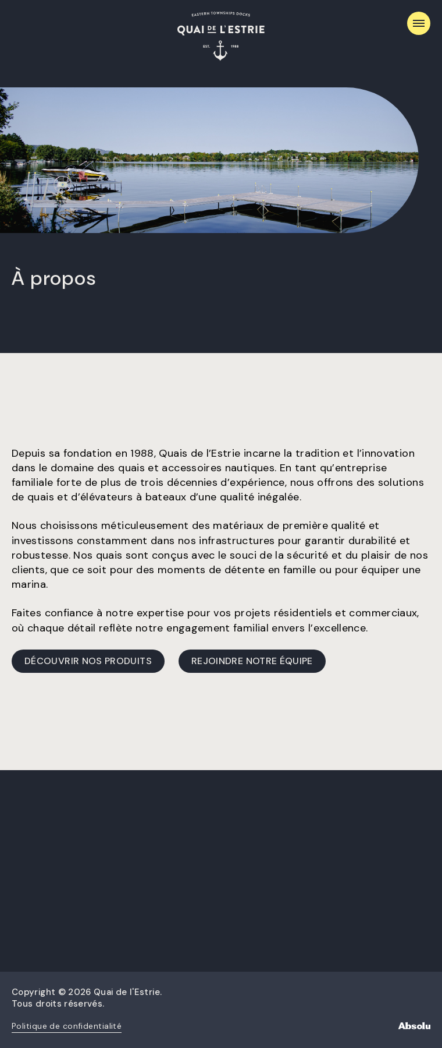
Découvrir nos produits (88, 661)
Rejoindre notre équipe (252, 661)
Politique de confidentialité (67, 1026)
